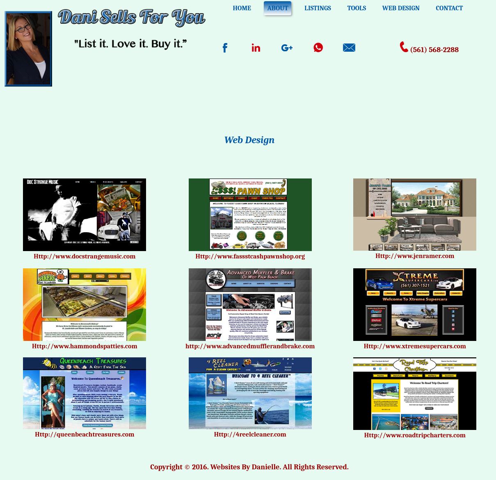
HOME (242, 8)
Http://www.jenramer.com (414, 256)
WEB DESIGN (401, 8)
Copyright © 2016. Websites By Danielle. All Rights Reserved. (249, 467)
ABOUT (277, 8)
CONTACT (449, 8)
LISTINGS (317, 8)
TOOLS (356, 8)
